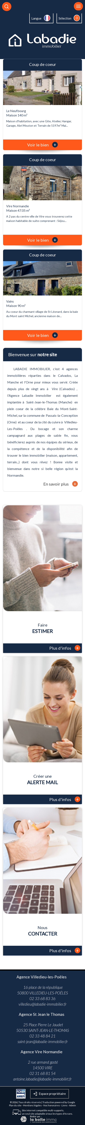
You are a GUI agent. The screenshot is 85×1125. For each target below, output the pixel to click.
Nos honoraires (51, 1105)
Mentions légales (32, 1105)
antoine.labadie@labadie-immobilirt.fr (42, 1079)
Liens (64, 1105)
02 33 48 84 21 (42, 1036)
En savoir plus (60, 484)
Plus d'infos (64, 648)
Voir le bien (42, 144)
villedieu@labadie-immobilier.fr (42, 1004)
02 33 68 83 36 (42, 998)
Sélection (65, 18)
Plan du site (15, 1105)
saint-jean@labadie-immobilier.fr (43, 1041)
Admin (72, 1105)
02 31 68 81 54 (42, 1073)
